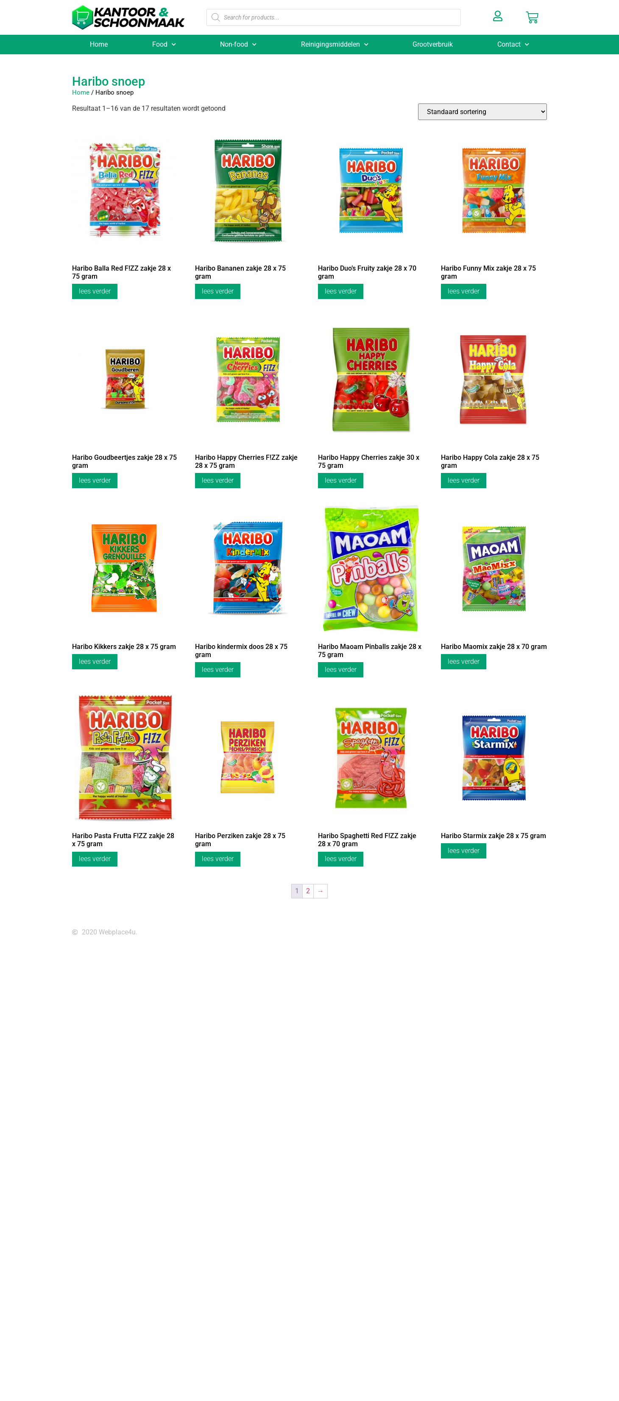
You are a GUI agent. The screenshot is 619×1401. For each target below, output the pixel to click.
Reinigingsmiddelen (334, 44)
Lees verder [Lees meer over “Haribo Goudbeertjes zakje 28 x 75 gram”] (95, 480)
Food (164, 44)
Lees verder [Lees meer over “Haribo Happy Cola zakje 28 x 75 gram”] (464, 480)
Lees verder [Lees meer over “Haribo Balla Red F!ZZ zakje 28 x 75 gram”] (95, 291)
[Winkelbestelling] (482, 111)
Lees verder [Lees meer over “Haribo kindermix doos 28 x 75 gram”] (218, 670)
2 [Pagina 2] (308, 891)
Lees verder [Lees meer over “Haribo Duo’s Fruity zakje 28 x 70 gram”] (341, 291)
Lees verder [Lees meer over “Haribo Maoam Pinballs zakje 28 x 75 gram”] (341, 670)
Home (99, 44)
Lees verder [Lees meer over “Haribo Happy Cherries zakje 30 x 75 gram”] (341, 480)
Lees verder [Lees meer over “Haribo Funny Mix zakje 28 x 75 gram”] (464, 291)
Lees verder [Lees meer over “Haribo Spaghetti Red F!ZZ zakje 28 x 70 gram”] (341, 859)
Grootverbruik (433, 44)
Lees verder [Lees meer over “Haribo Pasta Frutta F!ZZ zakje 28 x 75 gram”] (95, 859)
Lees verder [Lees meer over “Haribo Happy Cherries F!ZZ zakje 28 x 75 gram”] (218, 480)
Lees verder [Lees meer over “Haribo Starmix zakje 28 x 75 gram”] (464, 851)
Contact (513, 44)
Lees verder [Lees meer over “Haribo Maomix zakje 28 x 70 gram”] (464, 661)
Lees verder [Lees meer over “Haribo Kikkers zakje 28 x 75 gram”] (95, 661)
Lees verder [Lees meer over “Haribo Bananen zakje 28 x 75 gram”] (218, 291)
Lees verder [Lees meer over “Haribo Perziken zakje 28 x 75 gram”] (218, 859)
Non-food (238, 44)
